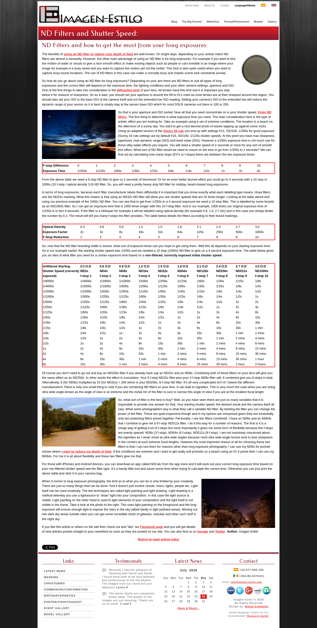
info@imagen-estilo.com (246, 582)
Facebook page (151, 527)
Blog (174, 21)
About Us (209, 5)
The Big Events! (192, 21)
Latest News (55, 571)
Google (202, 531)
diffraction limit (128, 90)
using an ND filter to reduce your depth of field (98, 54)
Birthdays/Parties (60, 595)
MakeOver (213, 21)
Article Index (192, 5)
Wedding (51, 577)
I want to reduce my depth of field (86, 451)
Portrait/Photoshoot (236, 21)
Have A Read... (188, 608)
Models (258, 21)
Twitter (220, 531)
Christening (54, 583)
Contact (224, 5)
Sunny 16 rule (173, 131)
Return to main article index (158, 539)
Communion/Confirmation (66, 589)
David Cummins (256, 606)
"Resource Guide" (258, 616)
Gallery (272, 21)
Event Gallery (56, 608)
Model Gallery (57, 614)
